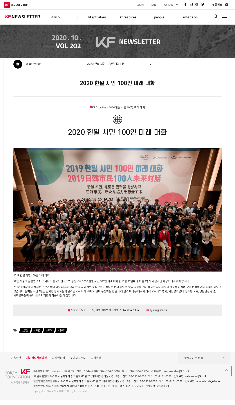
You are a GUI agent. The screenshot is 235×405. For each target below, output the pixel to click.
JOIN (153, 5)
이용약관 (16, 359)
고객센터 (96, 359)
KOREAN (167, 5)
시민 (37, 332)
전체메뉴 (224, 16)
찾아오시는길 (78, 359)
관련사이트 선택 (204, 359)
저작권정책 (58, 359)
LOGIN (139, 5)
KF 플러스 (216, 5)
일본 (25, 332)
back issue (57, 17)
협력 (61, 332)
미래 (49, 332)
